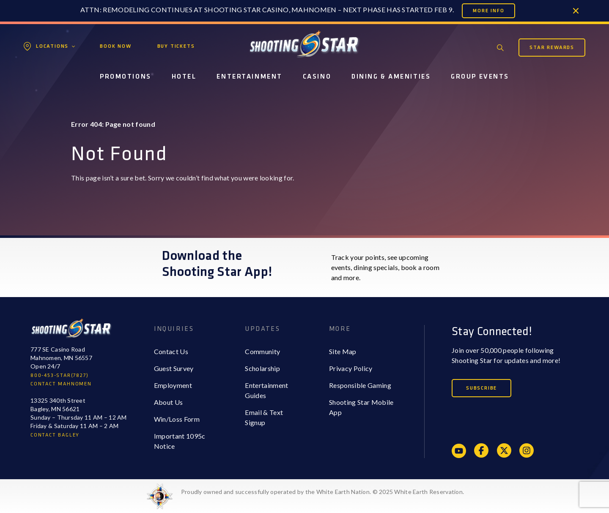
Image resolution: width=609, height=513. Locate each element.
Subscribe (481, 388)
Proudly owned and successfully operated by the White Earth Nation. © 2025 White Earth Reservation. (322, 491)
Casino (317, 77)
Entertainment (249, 77)
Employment (173, 385)
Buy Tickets (176, 46)
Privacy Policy (350, 368)
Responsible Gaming (360, 385)
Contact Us (171, 351)
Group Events (480, 77)
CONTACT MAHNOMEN (61, 384)
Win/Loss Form (177, 419)
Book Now (115, 46)
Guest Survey (174, 368)
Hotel (184, 77)
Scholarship (262, 368)
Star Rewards (551, 47)
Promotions (125, 77)
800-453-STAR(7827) (59, 375)
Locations (52, 46)
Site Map (343, 351)
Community (262, 351)
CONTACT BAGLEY (55, 435)
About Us (168, 402)
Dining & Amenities (391, 77)
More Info (488, 11)
